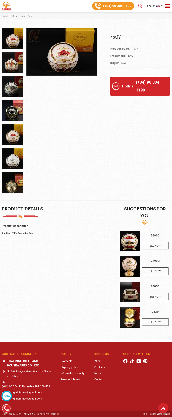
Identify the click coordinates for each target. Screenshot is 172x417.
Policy (66, 354)
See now (155, 245)
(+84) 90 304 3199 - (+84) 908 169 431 (26, 386)
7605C (155, 286)
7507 (29, 16)
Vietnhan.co (163, 413)
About (97, 361)
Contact (99, 379)
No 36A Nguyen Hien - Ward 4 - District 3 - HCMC (29, 373)
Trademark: (118, 56)
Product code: (120, 48)
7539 (155, 311)
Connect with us (136, 354)
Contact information (19, 354)
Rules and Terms (70, 379)
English (151, 6)
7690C (155, 235)
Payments (66, 361)
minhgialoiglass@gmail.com (24, 392)
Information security (72, 373)
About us (101, 354)
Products (99, 367)
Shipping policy (69, 367)
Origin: (114, 63)
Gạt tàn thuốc (18, 16)
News (97, 373)
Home (5, 16)
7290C (155, 261)
